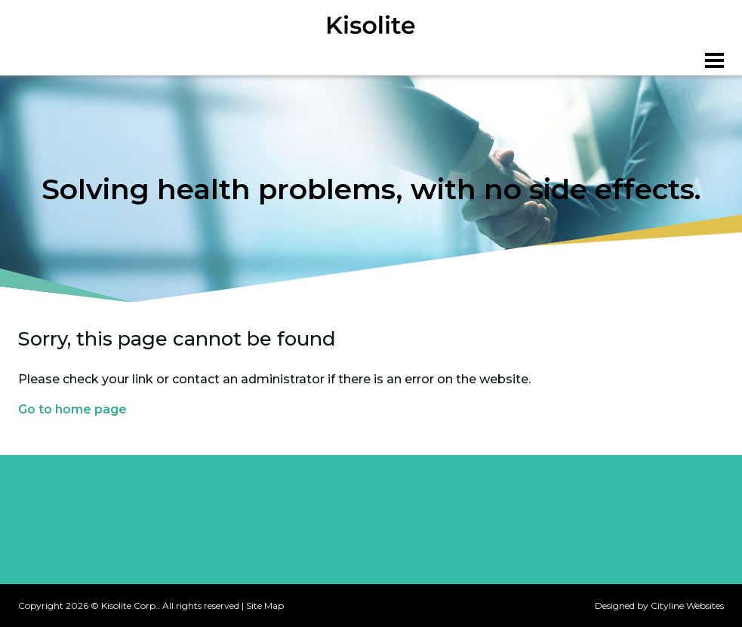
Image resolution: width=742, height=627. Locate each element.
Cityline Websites (687, 605)
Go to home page (72, 409)
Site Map (265, 605)
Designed (615, 605)
